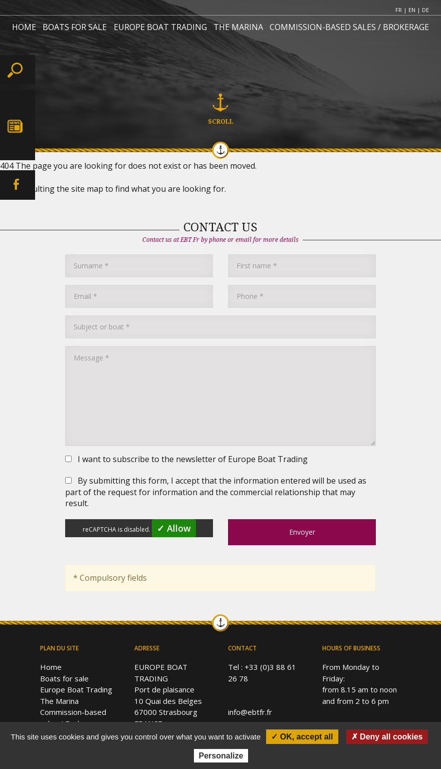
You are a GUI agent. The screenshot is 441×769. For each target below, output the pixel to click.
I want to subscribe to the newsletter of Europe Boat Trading (186, 459)
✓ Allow (174, 528)
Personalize (221, 755)
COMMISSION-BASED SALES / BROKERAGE (349, 27)
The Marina (59, 701)
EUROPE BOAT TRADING (160, 27)
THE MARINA (238, 27)
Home (51, 667)
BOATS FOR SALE (75, 27)
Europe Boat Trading (76, 689)
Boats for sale (64, 678)
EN (411, 10)
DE (425, 10)
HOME (24, 27)
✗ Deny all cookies (387, 736)
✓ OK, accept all (302, 736)
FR (398, 10)
